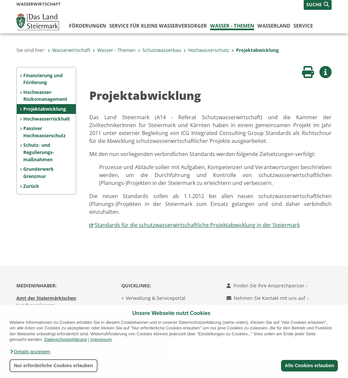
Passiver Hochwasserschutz (44, 132)
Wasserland (273, 25)
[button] (30, 351)
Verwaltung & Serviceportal (155, 298)
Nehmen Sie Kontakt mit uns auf (268, 298)
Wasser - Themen (232, 25)
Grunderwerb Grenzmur (38, 172)
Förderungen (87, 25)
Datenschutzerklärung (65, 339)
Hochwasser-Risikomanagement (45, 95)
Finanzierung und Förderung (43, 79)
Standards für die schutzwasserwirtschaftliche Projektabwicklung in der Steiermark (197, 225)
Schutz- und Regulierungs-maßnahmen (38, 152)
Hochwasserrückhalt (46, 119)
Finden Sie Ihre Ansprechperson (267, 285)
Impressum (101, 339)
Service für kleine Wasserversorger (158, 25)
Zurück (31, 186)
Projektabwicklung (255, 50)
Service (303, 25)
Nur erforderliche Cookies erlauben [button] (53, 365)
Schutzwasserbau (159, 50)
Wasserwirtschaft (69, 50)
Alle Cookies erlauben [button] (309, 365)
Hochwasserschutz (206, 50)
